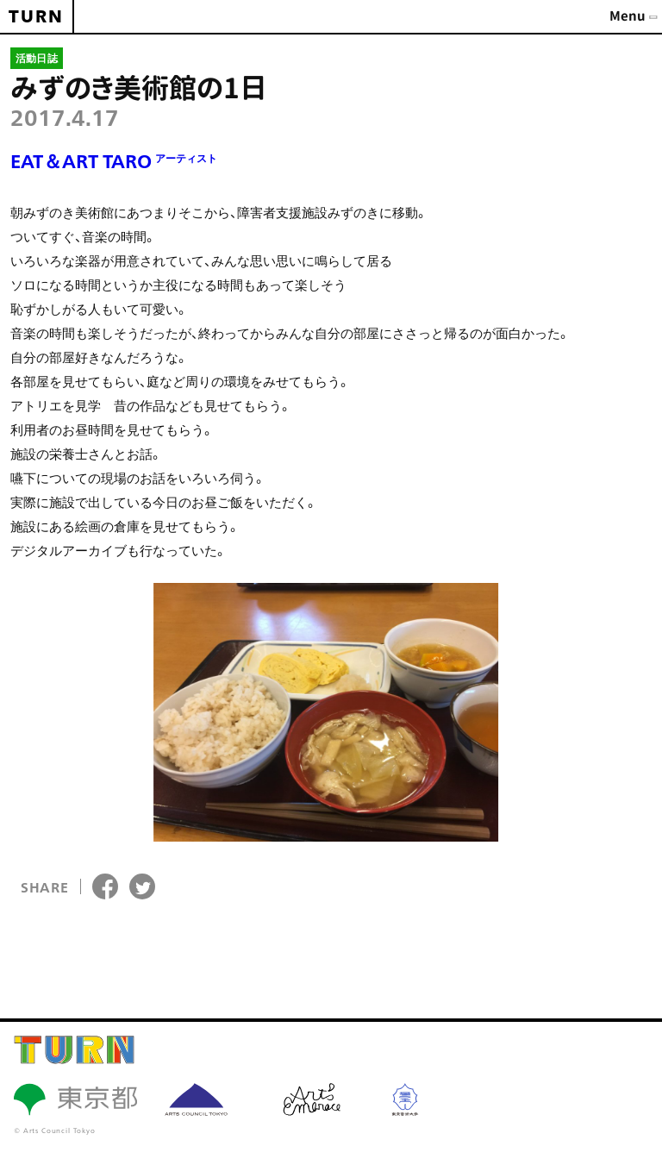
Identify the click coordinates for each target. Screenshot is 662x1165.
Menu (627, 16)
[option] (326, 712)
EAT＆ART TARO (113, 160)
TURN (36, 16)
